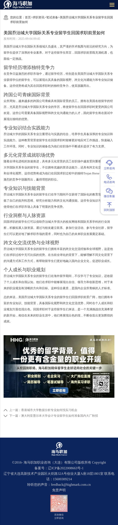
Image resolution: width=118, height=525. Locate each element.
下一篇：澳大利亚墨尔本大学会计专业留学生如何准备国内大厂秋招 (53, 415)
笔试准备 (52, 17)
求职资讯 (38, 17)
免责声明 (59, 490)
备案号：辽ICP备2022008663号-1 (59, 468)
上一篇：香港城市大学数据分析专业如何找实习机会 (43, 410)
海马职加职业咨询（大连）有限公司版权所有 (57, 462)
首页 (28, 17)
